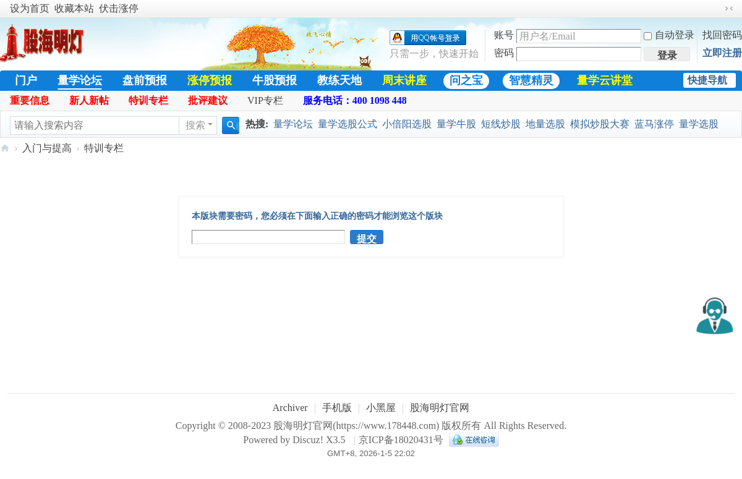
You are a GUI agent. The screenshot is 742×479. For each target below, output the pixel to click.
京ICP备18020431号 (401, 439)
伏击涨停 (119, 8)
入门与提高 (47, 148)
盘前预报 (144, 80)
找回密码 (722, 35)
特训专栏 (148, 100)
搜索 (195, 125)
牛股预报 (274, 80)
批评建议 (208, 100)
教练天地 (339, 80)
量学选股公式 (347, 124)
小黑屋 (381, 407)
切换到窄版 (729, 8)
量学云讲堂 (605, 80)
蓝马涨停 (654, 124)
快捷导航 (707, 80)
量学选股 (699, 124)
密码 (504, 53)
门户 (26, 80)
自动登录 (669, 35)
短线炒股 (501, 124)
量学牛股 (456, 124)
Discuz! (307, 439)
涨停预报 (209, 80)
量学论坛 (80, 80)
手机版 (337, 407)
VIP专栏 (265, 100)
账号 (504, 35)
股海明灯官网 (5, 148)
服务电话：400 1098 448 (355, 100)
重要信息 (29, 100)
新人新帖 (89, 100)
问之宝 (466, 80)
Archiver (290, 407)
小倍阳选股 (407, 124)
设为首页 (29, 8)
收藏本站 (74, 8)
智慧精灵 (531, 80)
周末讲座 (404, 80)
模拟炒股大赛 (599, 124)
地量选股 (545, 124)
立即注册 (722, 53)
